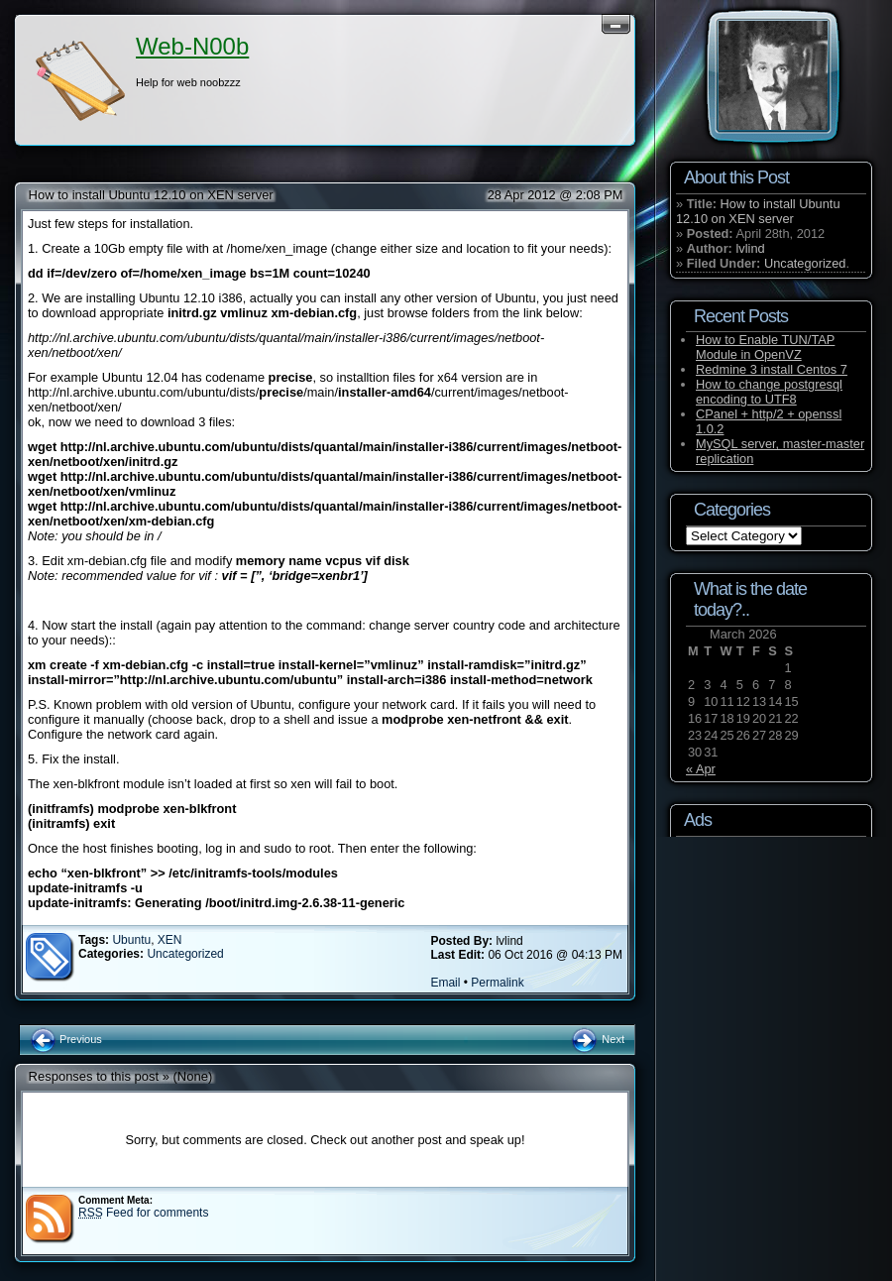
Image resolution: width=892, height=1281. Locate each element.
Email (445, 983)
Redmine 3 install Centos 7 (771, 369)
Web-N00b (192, 46)
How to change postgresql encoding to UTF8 (769, 392)
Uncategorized (185, 954)
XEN (170, 940)
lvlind (749, 248)
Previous (66, 1039)
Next (597, 1039)
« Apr (701, 768)
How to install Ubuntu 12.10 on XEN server (151, 194)
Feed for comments (143, 1213)
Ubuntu (131, 940)
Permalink (497, 983)
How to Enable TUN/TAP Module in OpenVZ (765, 347)
